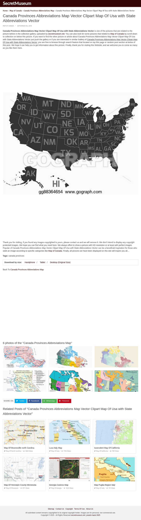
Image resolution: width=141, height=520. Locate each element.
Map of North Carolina (12, 451)
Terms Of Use (79, 509)
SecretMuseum (17, 3)
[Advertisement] (70, 71)
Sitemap (51, 509)
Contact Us (60, 509)
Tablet (42, 262)
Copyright (69, 509)
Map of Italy (54, 451)
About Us (89, 509)
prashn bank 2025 (93, 515)
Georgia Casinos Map (58, 485)
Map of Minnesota (11, 488)
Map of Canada (8, 26)
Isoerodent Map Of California (107, 448)
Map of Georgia (55, 488)
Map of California (101, 451)
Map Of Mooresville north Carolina (19, 448)
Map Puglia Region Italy (104, 485)
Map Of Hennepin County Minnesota (20, 485)
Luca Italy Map (55, 448)
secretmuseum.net (56, 34)
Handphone (30, 262)
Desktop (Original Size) (60, 262)
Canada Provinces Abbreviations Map (27, 269)
